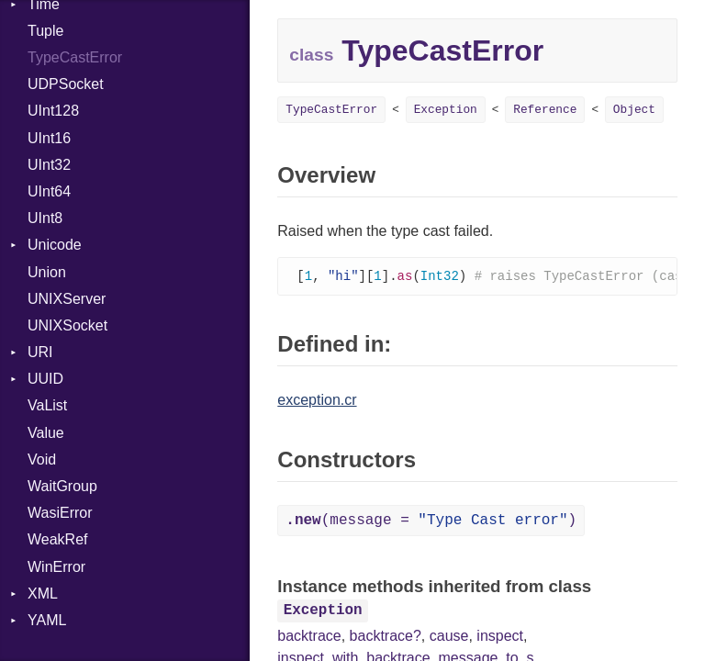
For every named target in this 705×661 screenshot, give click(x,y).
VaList (47, 405)
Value (46, 433)
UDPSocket (66, 84)
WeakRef (58, 539)
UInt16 (49, 138)
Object (634, 110)
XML (43, 593)
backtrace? (385, 636)
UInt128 (53, 110)
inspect (499, 636)
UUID (45, 379)
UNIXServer (67, 299)
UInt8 (45, 218)
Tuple (45, 31)
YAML (47, 620)
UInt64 (49, 191)
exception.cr (316, 401)
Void (42, 459)
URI (40, 352)
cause (449, 636)
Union (47, 272)
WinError (56, 567)
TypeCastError (75, 57)
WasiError (60, 513)
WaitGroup (62, 486)
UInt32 (49, 165)
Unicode (55, 244)
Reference (544, 110)
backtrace (309, 636)
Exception (445, 110)
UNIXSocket (67, 325)
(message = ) (430, 521)
